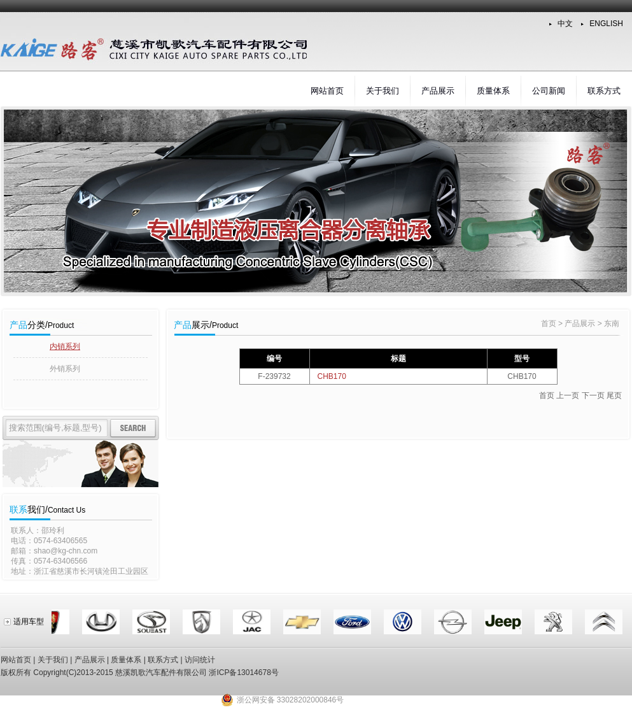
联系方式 (604, 91)
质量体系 (493, 91)
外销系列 (65, 368)
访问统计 (200, 659)
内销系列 (65, 346)
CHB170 (332, 376)
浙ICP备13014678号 (243, 672)
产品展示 (437, 91)
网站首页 (327, 91)
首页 (548, 323)
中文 (565, 23)
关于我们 (382, 91)
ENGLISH (606, 23)
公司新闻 (548, 91)
